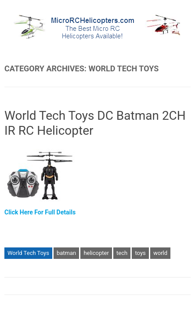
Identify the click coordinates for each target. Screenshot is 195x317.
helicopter (95, 253)
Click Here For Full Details (40, 212)
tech (121, 253)
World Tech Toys (28, 253)
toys (140, 253)
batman (66, 253)
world (160, 253)
